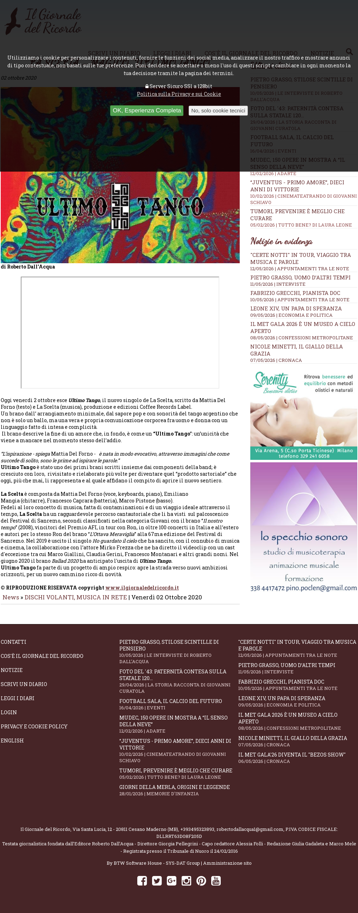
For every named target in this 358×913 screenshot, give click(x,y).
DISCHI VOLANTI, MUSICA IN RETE (76, 602)
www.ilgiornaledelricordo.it (142, 592)
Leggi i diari (17, 703)
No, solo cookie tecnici (218, 110)
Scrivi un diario (24, 689)
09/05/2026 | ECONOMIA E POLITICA (291, 315)
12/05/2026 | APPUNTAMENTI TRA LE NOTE (299, 268)
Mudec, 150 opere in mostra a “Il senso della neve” (178, 729)
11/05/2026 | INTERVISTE (278, 284)
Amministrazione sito (227, 868)
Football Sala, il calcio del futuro (178, 709)
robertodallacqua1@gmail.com (249, 834)
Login (9, 717)
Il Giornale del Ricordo (45, 834)
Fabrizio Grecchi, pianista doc (295, 292)
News (10, 602)
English (12, 745)
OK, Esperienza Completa (147, 110)
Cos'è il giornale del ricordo (42, 661)
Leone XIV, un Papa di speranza (296, 308)
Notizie (12, 675)
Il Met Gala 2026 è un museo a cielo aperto (297, 726)
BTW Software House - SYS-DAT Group (157, 868)
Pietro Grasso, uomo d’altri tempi (300, 277)
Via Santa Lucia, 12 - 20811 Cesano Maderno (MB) (125, 834)
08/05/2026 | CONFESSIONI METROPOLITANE (301, 337)
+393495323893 (197, 834)
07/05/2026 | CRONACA (276, 360)
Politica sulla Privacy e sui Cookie (179, 94)
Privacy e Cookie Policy (34, 731)
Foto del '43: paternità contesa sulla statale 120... (178, 686)
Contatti (13, 646)
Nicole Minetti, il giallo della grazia (297, 746)
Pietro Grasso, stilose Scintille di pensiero (178, 656)
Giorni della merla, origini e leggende (178, 795)
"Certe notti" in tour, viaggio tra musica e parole (297, 653)
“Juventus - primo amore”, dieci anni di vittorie (178, 755)
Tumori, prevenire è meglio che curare (178, 778)
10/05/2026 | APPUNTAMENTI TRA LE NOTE (300, 299)
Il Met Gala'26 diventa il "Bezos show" (297, 762)
